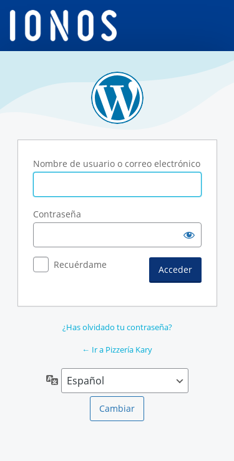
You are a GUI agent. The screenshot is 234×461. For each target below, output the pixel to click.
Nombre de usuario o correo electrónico (116, 163)
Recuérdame (80, 264)
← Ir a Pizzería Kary (117, 349)
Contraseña (57, 214)
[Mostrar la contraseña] (189, 234)
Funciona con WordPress (117, 98)
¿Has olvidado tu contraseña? (117, 327)
